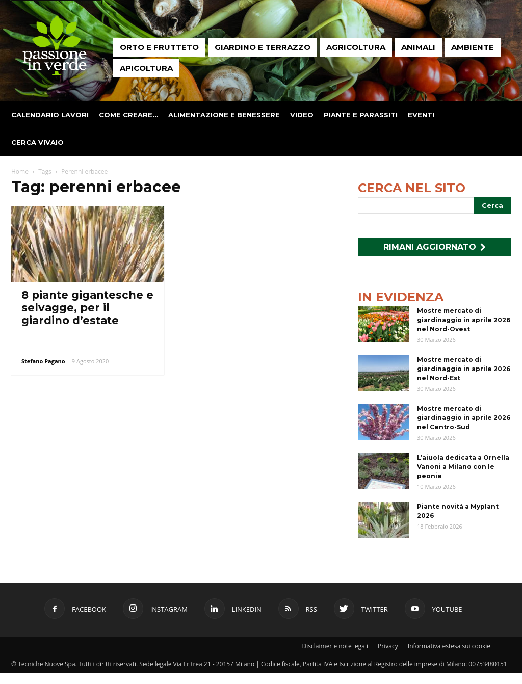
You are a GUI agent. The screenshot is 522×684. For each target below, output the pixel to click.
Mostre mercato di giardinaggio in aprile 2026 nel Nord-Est (463, 369)
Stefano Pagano (43, 361)
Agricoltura (355, 47)
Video (302, 115)
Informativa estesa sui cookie (449, 646)
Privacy (388, 646)
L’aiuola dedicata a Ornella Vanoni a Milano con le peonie (463, 467)
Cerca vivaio (37, 142)
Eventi (421, 115)
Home (20, 171)
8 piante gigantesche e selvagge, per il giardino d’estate (87, 307)
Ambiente (472, 47)
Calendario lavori (50, 115)
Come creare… (128, 115)
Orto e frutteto (159, 47)
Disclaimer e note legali (335, 646)
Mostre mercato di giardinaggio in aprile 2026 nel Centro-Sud (463, 418)
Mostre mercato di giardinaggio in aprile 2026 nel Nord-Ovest (463, 320)
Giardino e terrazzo (262, 47)
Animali (418, 47)
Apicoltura (146, 68)
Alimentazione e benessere (224, 115)
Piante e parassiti (361, 115)
